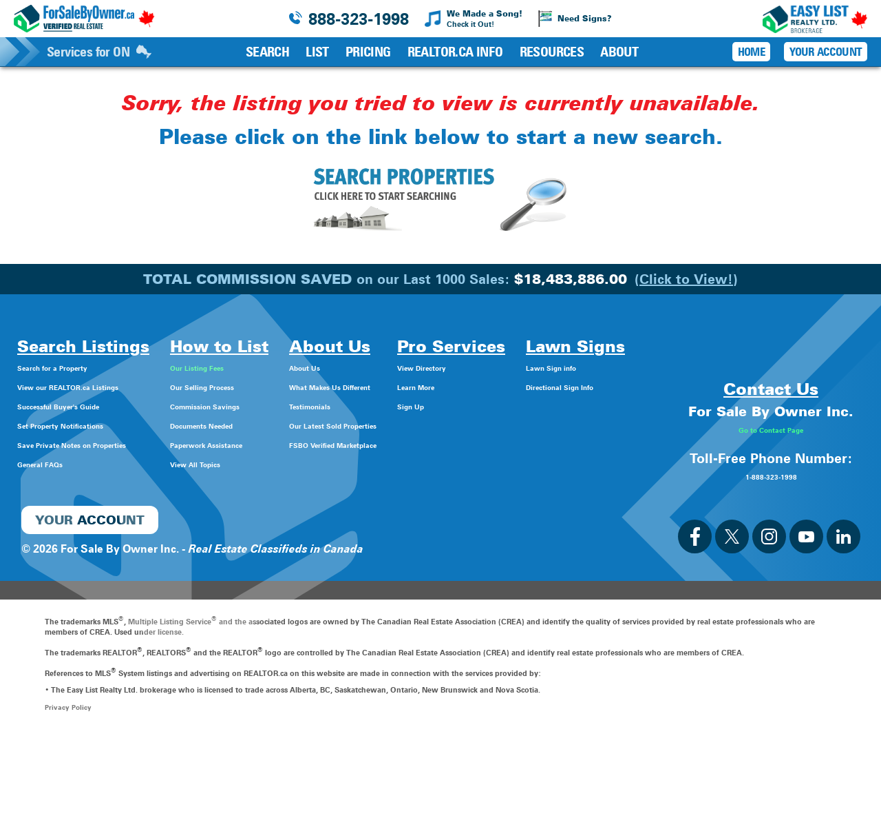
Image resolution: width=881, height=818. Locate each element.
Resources (552, 51)
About (619, 51)
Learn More (535, 386)
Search (267, 51)
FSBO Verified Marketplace (415, 444)
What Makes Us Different (411, 386)
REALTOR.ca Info (455, 51)
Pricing (368, 51)
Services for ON (99, 51)
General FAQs (52, 463)
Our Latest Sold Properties (414, 424)
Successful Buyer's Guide (82, 405)
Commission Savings (265, 405)
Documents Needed (262, 424)
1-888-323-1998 (771, 556)
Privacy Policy (69, 788)
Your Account (825, 52)
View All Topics (249, 463)
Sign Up (526, 405)
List (317, 51)
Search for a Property (72, 367)
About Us (370, 367)
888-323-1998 (358, 19)
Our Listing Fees (252, 367)
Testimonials (378, 405)
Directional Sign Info (70, 544)
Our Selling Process (260, 386)
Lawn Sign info (56, 525)
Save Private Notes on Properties (103, 444)
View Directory (543, 367)
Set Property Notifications (84, 424)
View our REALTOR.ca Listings (96, 386)
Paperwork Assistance (267, 444)
